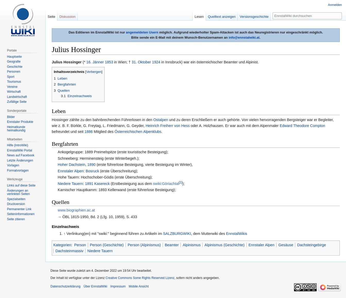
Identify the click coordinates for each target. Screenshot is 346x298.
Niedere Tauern (70, 184)
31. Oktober (141, 62)
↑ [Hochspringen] (64, 234)
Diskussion (67, 17)
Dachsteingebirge (311, 245)
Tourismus (14, 81)
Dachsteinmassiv (69, 251)
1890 (91, 165)
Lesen (199, 17)
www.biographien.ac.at (76, 210)
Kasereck (102, 184)
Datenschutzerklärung (65, 286)
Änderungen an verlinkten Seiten (18, 192)
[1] (180, 182)
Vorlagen (13, 165)
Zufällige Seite (17, 102)
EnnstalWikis (236, 234)
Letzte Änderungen (20, 160)
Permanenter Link (19, 209)
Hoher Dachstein (71, 165)
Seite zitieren (16, 219)
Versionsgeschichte (254, 17)
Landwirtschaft (17, 97)
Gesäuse (285, 245)
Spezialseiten (16, 199)
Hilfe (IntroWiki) (17, 145)
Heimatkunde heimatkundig (16, 128)
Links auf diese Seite (21, 185)
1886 (88, 132)
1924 (156, 62)
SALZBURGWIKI (177, 234)
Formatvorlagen (18, 170)
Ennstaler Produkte (20, 122)
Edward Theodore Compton (302, 126)
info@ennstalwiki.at (244, 37)
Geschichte (14, 67)
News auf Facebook (20, 155)
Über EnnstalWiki (95, 286)
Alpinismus (192, 245)
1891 (89, 184)
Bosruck (92, 171)
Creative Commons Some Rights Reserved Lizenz (140, 278)
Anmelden (335, 5)
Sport (10, 77)
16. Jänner (95, 62)
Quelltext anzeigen (222, 17)
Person (80, 245)
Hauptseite (14, 56)
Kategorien (62, 245)
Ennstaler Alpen (71, 171)
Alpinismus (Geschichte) (225, 245)
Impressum (118, 286)
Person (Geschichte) (107, 245)
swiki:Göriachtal (166, 184)
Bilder (11, 117)
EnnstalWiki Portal (19, 150)
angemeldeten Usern (142, 32)
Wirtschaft (14, 91)
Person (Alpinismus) (144, 245)
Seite (51, 17)
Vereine (12, 87)
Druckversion (16, 204)
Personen (13, 71)
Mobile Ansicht (139, 286)
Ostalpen (160, 120)
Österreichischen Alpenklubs (138, 132)
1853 (109, 62)
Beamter (172, 245)
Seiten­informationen (20, 214)
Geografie (14, 61)
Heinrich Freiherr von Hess (168, 126)
